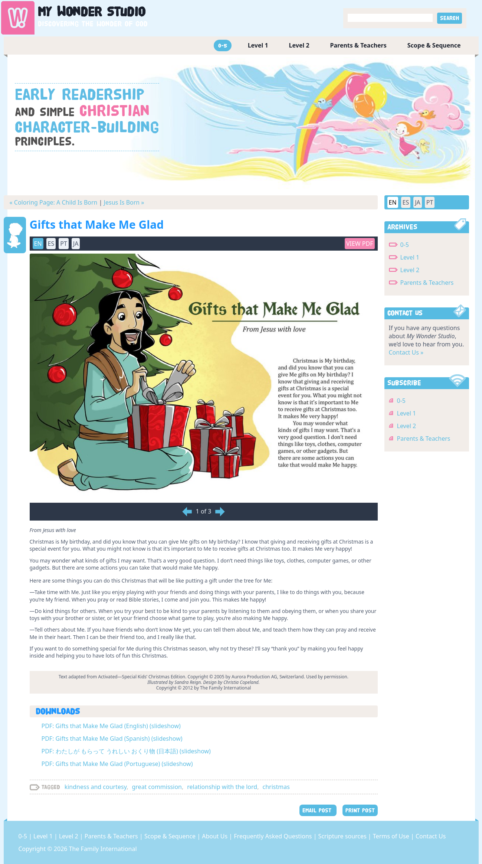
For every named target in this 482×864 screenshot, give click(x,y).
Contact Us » (406, 352)
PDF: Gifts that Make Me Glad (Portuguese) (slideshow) (117, 764)
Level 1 (258, 45)
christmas (275, 787)
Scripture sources (343, 836)
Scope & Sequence (434, 45)
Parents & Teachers (358, 45)
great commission (157, 787)
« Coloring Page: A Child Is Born (54, 202)
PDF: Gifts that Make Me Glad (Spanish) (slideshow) (112, 738)
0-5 (222, 45)
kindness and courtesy (96, 787)
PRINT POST (360, 810)
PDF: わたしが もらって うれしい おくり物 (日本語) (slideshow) (126, 751)
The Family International (103, 849)
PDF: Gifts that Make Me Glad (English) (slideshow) (111, 726)
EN (38, 243)
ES (51, 243)
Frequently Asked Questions (273, 836)
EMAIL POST (318, 810)
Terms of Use (392, 836)
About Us (215, 836)
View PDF (359, 243)
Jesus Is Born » (124, 202)
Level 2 (299, 45)
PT (63, 243)
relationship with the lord (222, 787)
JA (76, 243)
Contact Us (431, 836)
